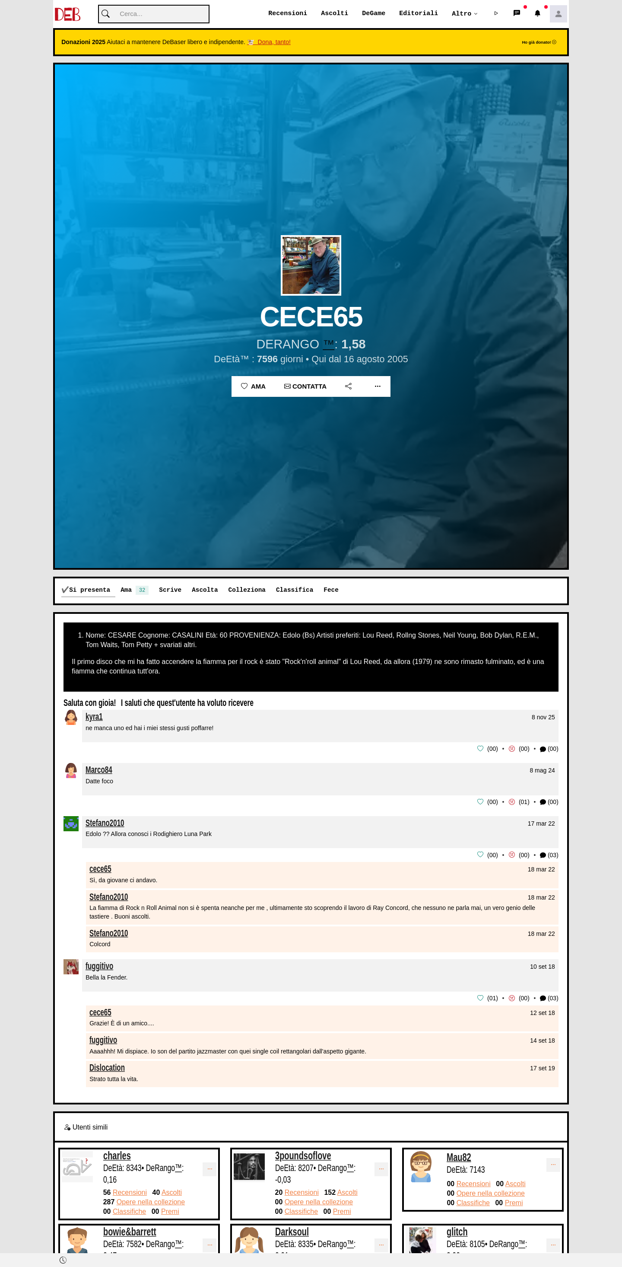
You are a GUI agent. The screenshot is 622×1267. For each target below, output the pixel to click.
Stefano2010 (105, 822)
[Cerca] (153, 14)
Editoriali (418, 14)
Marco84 (99, 770)
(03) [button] (549, 854)
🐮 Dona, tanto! (269, 42)
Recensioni (287, 14)
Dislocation (107, 1067)
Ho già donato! (539, 42)
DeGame (373, 14)
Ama (253, 386)
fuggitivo (99, 965)
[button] (496, 14)
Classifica (294, 590)
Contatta (305, 386)
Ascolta (205, 590)
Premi (170, 1210)
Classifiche (129, 1210)
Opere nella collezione (151, 1201)
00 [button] (492, 749)
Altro (461, 14)
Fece (331, 590)
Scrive (170, 590)
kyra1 (94, 717)
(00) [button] (549, 749)
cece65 (100, 868)
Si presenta (89, 590)
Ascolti (334, 14)
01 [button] (524, 801)
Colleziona (247, 590)
